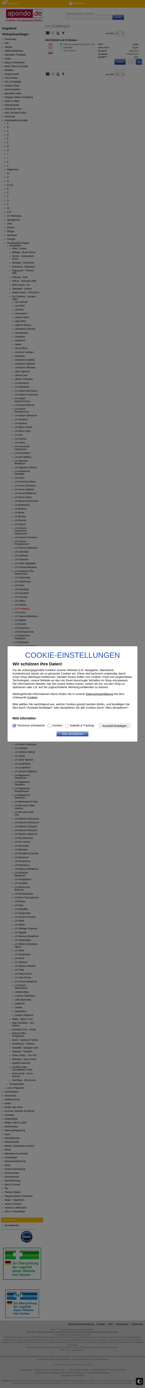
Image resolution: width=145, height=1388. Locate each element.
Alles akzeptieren (72, 734)
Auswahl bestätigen (114, 725)
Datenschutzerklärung (99, 693)
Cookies (32, 697)
